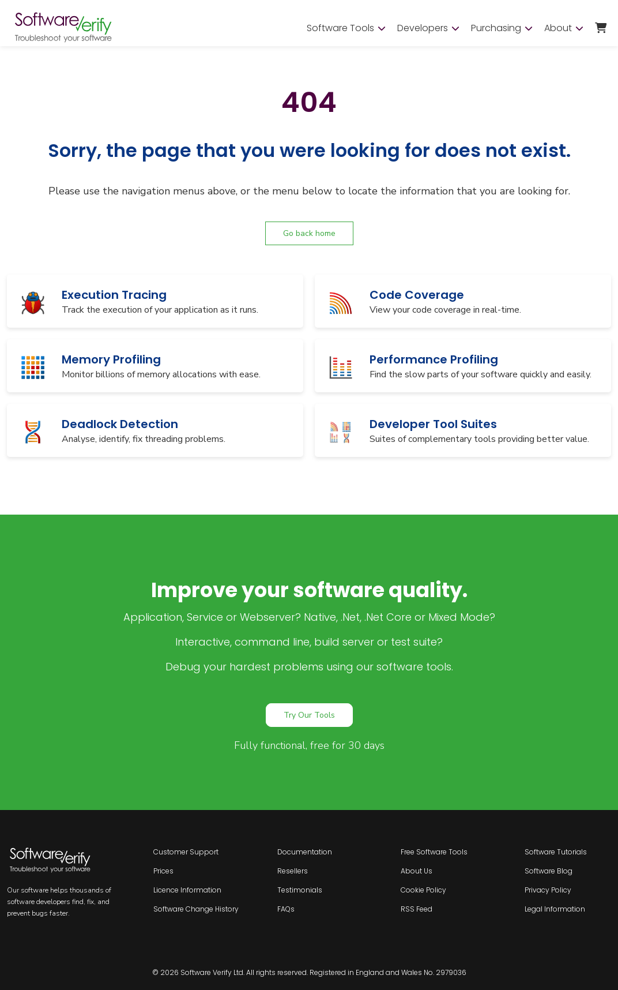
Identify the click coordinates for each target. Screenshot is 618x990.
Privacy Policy (548, 890)
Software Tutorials (556, 852)
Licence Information (187, 890)
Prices (163, 871)
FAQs (286, 909)
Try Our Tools (309, 715)
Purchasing (502, 28)
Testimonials (299, 890)
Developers (428, 28)
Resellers (292, 871)
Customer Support (185, 852)
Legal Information (555, 909)
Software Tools (346, 28)
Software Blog (548, 871)
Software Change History (196, 909)
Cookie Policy (423, 890)
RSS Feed (416, 909)
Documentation (304, 852)
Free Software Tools (434, 852)
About (563, 28)
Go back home (309, 233)
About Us (416, 871)
